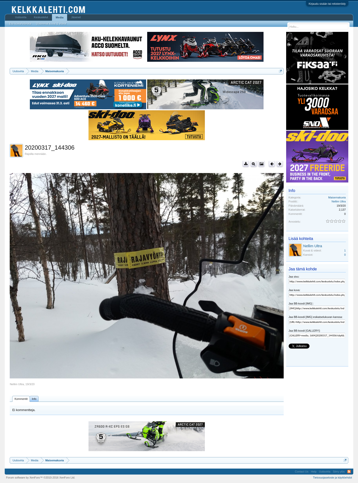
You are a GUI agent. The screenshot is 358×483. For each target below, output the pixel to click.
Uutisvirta (20, 17)
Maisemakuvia (337, 197)
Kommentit (21, 398)
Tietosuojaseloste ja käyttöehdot (332, 477)
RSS (349, 471)
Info (34, 398)
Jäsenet (76, 17)
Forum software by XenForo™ (40, 477)
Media (59, 17)
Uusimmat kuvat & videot (51, 23)
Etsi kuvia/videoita (20, 23)
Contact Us (301, 471)
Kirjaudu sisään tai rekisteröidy (327, 3)
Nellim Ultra (17, 384)
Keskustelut (41, 17)
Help (313, 471)
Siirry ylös (339, 471)
